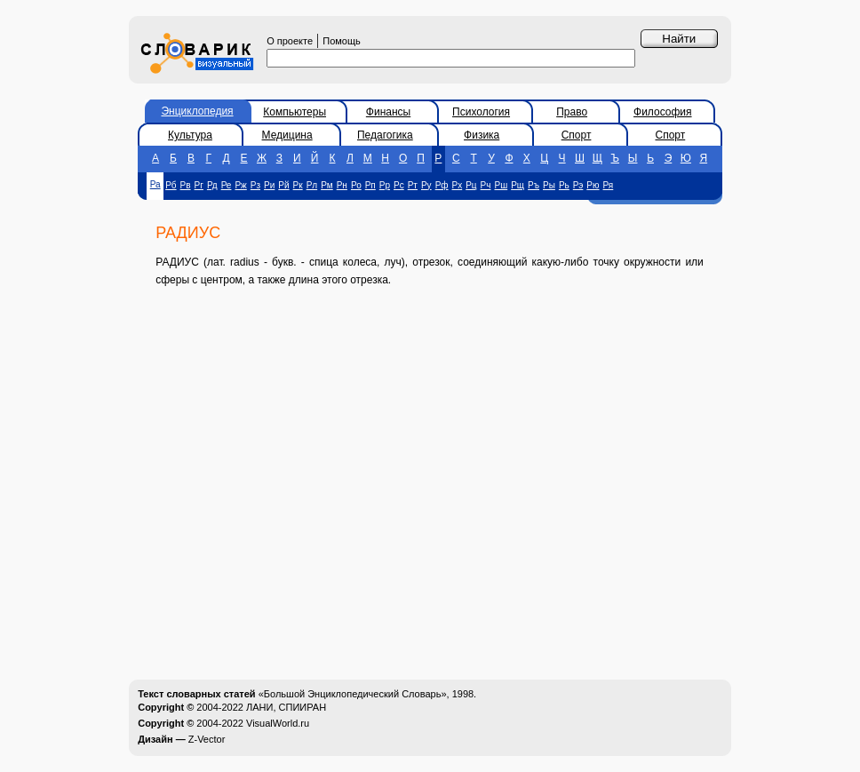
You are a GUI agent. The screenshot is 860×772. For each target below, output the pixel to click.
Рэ (578, 185)
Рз (255, 185)
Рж (240, 185)
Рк (298, 185)
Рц (471, 185)
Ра (155, 184)
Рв (185, 185)
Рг (199, 185)
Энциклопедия (197, 111)
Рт (413, 185)
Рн (342, 185)
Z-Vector (207, 739)
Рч (486, 185)
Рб (170, 185)
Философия (662, 112)
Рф (442, 185)
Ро (356, 185)
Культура (190, 135)
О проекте (290, 41)
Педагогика (385, 135)
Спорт (576, 135)
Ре (226, 185)
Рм (327, 185)
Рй (283, 185)
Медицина (287, 135)
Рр (384, 185)
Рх (457, 185)
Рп (370, 185)
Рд (212, 185)
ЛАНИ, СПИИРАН (286, 707)
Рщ (517, 185)
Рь (564, 185)
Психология (481, 112)
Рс (399, 185)
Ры (549, 185)
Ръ (533, 185)
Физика (481, 135)
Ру (426, 185)
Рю (592, 185)
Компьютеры (294, 112)
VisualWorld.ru (277, 723)
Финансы (388, 112)
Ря (608, 185)
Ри (269, 185)
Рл (312, 185)
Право (571, 112)
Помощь (341, 41)
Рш (501, 185)
